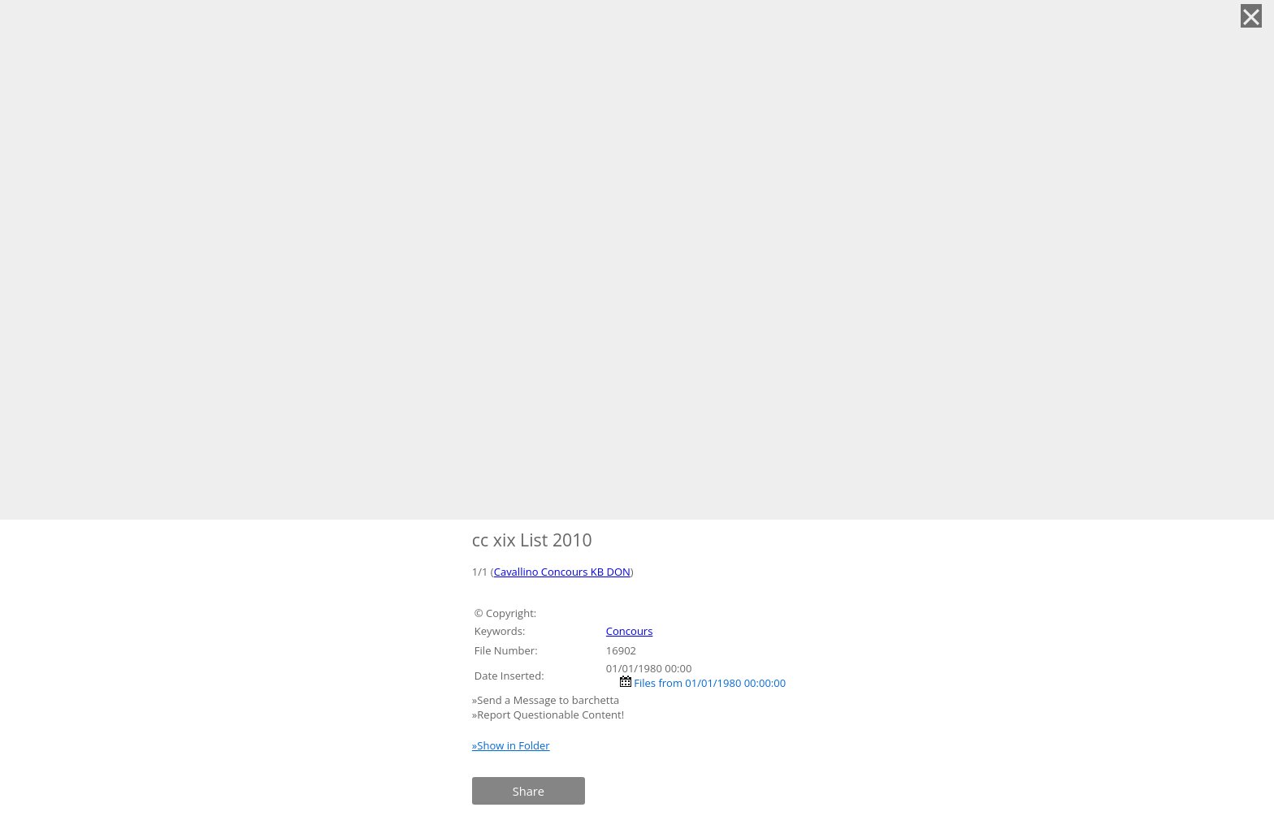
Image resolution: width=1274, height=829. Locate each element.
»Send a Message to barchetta (547, 700)
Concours (629, 631)
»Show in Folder (511, 745)
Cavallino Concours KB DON (562, 571)
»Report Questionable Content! (548, 714)
